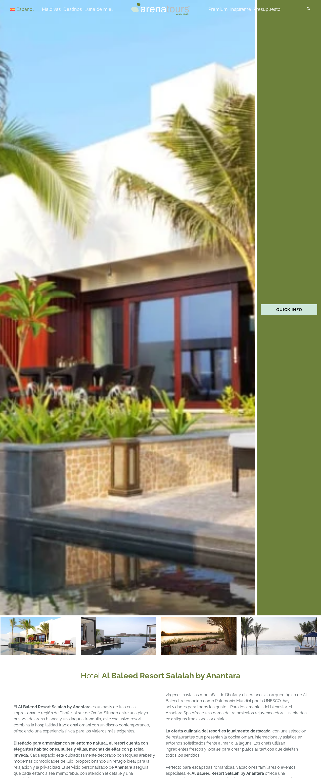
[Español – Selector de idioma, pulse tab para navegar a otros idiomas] (28, 9)
